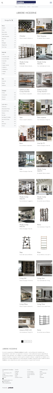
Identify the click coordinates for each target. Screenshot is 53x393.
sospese (3, 99)
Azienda (16, 369)
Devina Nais (4, 32)
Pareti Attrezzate (43, 373)
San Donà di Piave (5, 119)
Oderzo (3, 113)
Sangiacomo (4, 45)
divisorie (3, 97)
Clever (3, 30)
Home (16, 6)
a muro (3, 92)
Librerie (28, 6)
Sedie (28, 377)
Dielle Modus (4, 34)
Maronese (4, 38)
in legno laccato (5, 65)
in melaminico (5, 69)
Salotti (41, 371)
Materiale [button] (4, 52)
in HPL (3, 54)
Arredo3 (3, 28)
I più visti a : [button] (5, 104)
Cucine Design (30, 371)
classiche (4, 81)
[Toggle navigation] (51, 3)
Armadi (41, 374)
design (3, 83)
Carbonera (4, 106)
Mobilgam (4, 42)
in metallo (4, 71)
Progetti (16, 373)
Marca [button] (3, 25)
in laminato (4, 61)
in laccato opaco (5, 58)
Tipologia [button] (4, 90)
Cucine (28, 369)
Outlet (16, 376)
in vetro (3, 73)
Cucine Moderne (30, 373)
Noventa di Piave (5, 111)
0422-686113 (6, 381)
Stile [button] (3, 79)
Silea (3, 121)
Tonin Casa (4, 47)
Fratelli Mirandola (5, 36)
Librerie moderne (35, 6)
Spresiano (4, 123)
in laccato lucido (5, 56)
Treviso (3, 125)
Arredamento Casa (22, 6)
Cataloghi (17, 371)
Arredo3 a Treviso (18, 377)
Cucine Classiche (31, 374)
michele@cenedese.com (7, 380)
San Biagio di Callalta (6, 117)
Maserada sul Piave (6, 108)
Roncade (3, 115)
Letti (40, 376)
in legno (3, 63)
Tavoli (28, 376)
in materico (4, 67)
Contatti (16, 374)
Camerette (42, 377)
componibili (4, 95)
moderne (4, 85)
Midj (3, 40)
